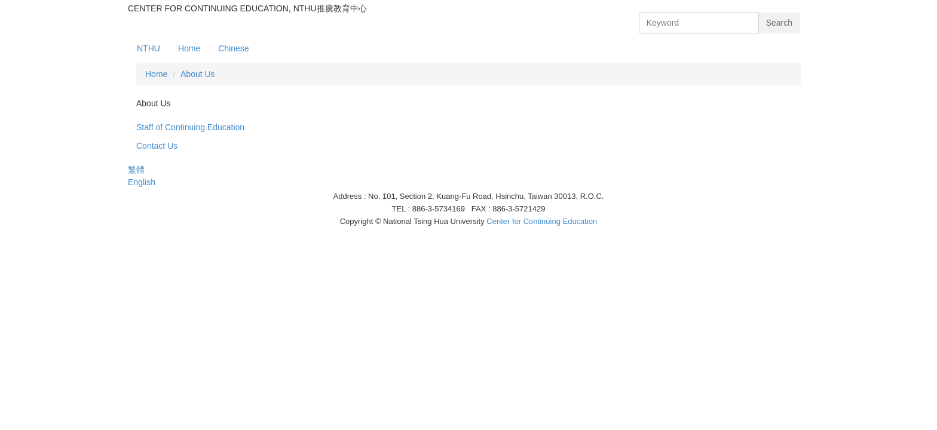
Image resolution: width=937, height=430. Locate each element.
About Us (197, 74)
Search (779, 22)
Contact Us (156, 145)
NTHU (148, 48)
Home (189, 48)
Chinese (233, 48)
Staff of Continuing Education (190, 127)
